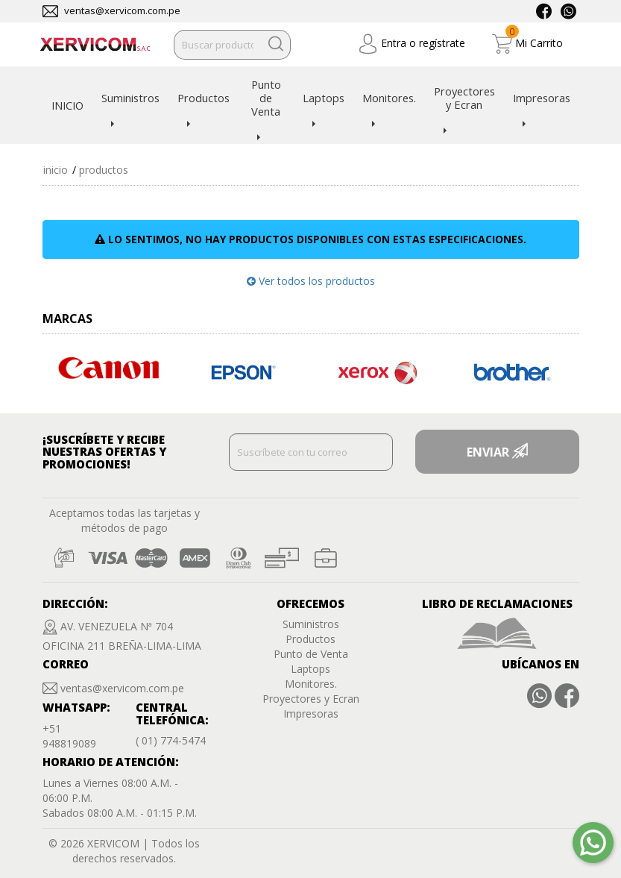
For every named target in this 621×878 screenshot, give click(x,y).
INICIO (67, 105)
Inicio (55, 170)
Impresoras (541, 97)
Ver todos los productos (311, 281)
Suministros (130, 97)
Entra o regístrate (411, 44)
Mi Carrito (527, 44)
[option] (109, 368)
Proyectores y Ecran (464, 98)
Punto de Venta (266, 98)
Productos (203, 97)
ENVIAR (497, 452)
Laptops (323, 97)
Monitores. (389, 97)
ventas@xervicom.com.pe (122, 10)
